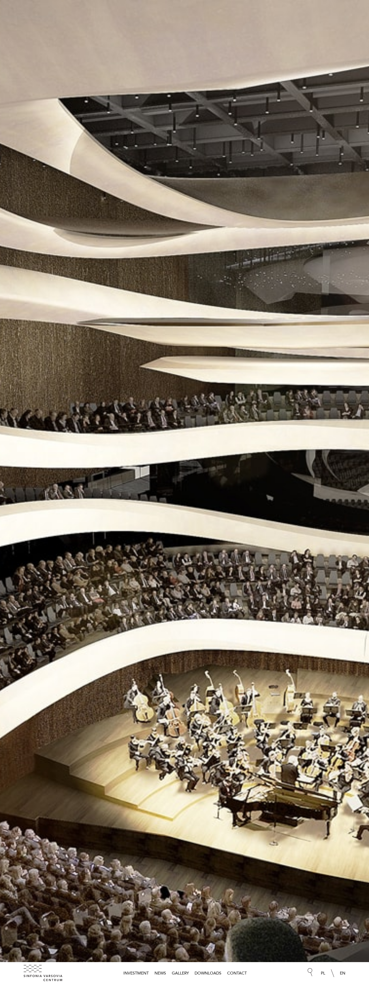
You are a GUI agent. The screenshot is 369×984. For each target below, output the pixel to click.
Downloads (208, 973)
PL (323, 973)
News (160, 973)
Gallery (180, 973)
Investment (136, 973)
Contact (237, 973)
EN (342, 973)
